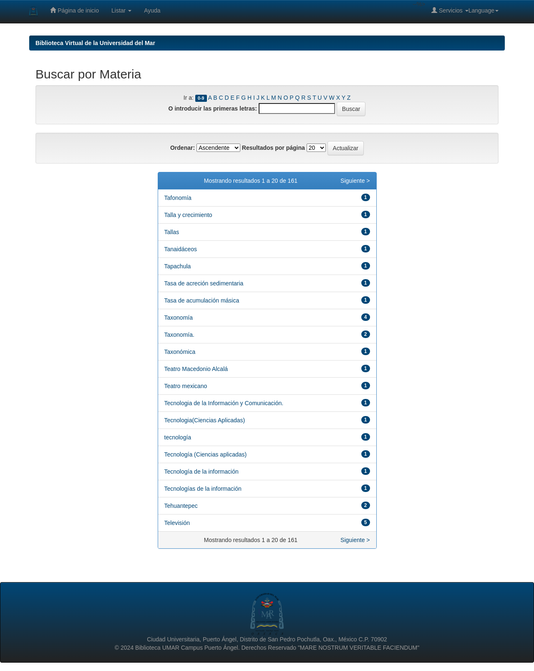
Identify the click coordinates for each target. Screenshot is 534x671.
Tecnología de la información (201, 471)
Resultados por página (273, 147)
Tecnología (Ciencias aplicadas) (205, 454)
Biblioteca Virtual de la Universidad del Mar (95, 43)
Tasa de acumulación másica (201, 300)
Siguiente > (355, 180)
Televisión (177, 523)
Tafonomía (177, 197)
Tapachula (177, 266)
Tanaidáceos (180, 249)
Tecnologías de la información (203, 488)
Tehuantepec (181, 505)
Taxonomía (178, 317)
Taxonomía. (179, 334)
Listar (121, 10)
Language (484, 10)
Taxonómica (180, 351)
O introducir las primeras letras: (213, 108)
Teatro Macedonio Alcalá (196, 369)
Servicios (450, 10)
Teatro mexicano (185, 386)
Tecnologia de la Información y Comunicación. (224, 403)
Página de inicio (74, 10)
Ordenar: (182, 147)
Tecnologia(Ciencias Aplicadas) (204, 420)
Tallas (171, 232)
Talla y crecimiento (188, 215)
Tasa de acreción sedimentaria (204, 283)
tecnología (177, 437)
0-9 (201, 98)
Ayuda (152, 10)
